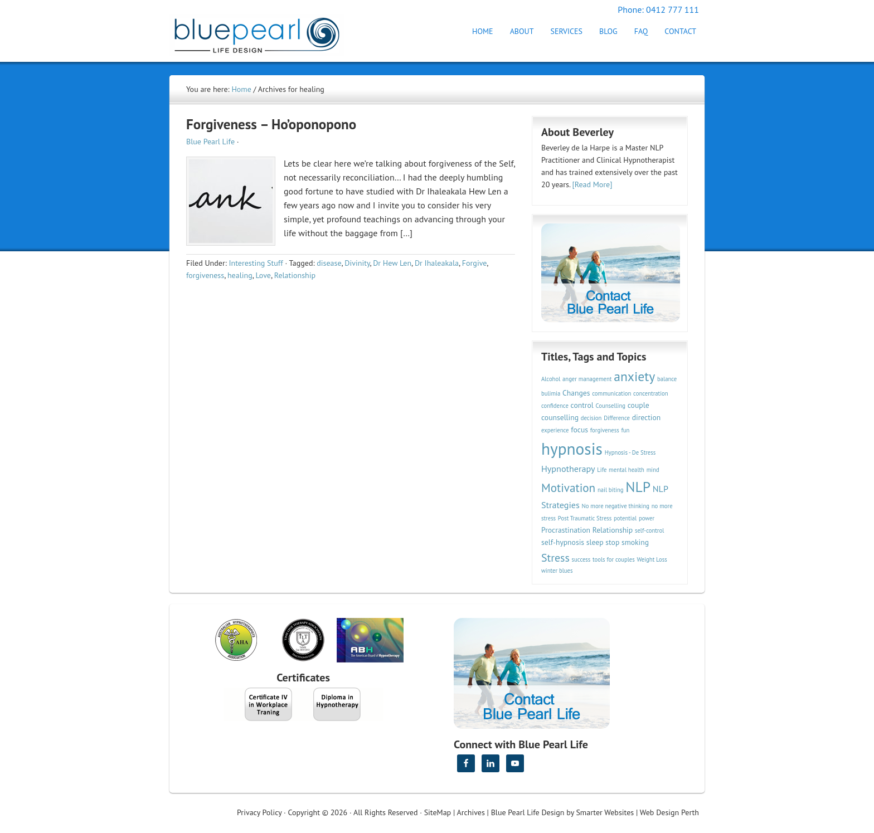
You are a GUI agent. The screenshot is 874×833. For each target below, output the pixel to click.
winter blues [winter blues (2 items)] (556, 570)
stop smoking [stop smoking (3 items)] (627, 542)
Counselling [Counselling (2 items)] (610, 406)
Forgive (474, 263)
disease (329, 263)
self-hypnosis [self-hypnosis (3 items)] (562, 542)
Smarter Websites (605, 812)
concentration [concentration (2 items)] (650, 393)
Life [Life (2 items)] (601, 470)
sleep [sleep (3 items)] (595, 542)
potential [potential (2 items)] (625, 518)
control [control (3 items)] (582, 405)
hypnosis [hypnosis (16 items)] (572, 448)
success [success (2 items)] (581, 559)
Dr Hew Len (392, 263)
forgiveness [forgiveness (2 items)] (604, 430)
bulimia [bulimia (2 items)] (550, 393)
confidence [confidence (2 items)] (555, 406)
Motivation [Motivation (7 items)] (568, 487)
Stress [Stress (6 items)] (555, 557)
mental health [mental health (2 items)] (626, 470)
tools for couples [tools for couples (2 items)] (614, 559)
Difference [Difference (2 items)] (617, 418)
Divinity (357, 263)
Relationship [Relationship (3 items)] (613, 530)
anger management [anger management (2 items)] (586, 379)
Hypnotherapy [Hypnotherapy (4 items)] (568, 468)
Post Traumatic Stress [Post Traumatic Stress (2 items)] (584, 518)
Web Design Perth (669, 812)
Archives (471, 812)
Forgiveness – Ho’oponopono (271, 124)
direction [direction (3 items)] (646, 417)
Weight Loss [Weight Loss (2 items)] (652, 559)
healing (240, 275)
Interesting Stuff (256, 263)
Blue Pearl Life (210, 142)
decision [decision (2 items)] (591, 418)
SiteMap (437, 812)
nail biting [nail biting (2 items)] (611, 490)
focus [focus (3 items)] (579, 430)
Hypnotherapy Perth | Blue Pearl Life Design (267, 32)
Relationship (294, 275)
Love (262, 275)
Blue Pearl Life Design (528, 812)
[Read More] (592, 184)
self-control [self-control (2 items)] (649, 530)
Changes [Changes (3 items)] (576, 393)
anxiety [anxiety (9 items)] (634, 376)
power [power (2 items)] (646, 518)
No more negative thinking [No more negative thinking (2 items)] (616, 506)
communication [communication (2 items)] (611, 393)
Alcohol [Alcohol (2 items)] (550, 379)
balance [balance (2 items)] (667, 379)
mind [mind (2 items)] (653, 470)
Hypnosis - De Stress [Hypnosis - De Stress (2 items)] (630, 452)
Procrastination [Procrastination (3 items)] (565, 530)
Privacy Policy (259, 812)
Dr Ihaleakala (437, 263)
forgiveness (205, 275)
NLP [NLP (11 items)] (637, 487)
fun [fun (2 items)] (625, 430)
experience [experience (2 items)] (555, 430)
